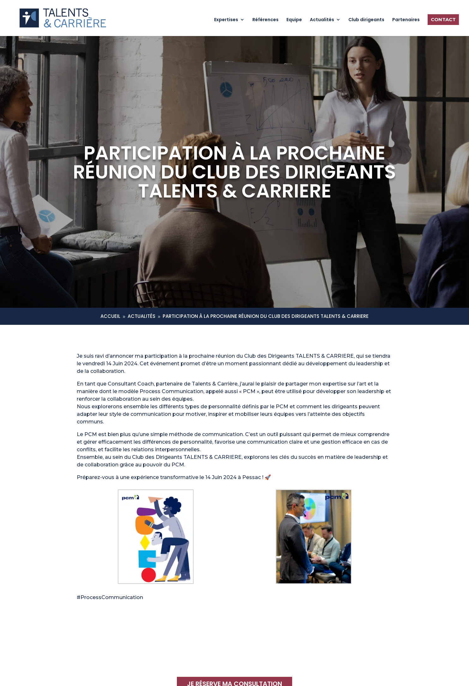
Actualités (322, 20)
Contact (443, 19)
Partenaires (406, 20)
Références (265, 20)
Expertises (226, 20)
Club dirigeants (366, 20)
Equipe (294, 20)
